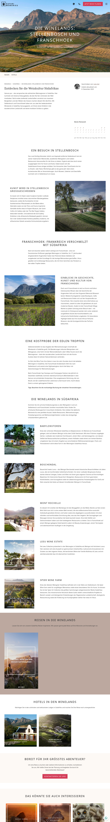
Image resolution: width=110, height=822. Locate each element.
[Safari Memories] (9, 4)
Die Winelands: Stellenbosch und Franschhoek (38, 84)
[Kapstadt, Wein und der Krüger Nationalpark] (21, 661)
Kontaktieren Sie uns (55, 776)
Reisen (6, 75)
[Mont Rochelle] (55, 730)
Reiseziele (7, 84)
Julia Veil (96, 84)
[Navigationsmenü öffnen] (106, 4)
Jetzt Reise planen (93, 4)
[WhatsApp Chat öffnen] (106, 818)
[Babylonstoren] (20, 730)
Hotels (14, 75)
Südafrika (16, 84)
